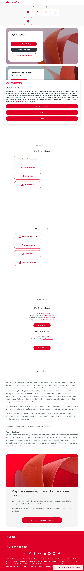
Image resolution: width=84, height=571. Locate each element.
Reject (42, 112)
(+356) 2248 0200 (47, 318)
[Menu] (77, 2)
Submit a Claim (24, 50)
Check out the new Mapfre (42, 520)
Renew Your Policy (23, 44)
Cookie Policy (19, 101)
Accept (42, 118)
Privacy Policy (31, 101)
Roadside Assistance (23, 55)
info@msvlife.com (46, 334)
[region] (42, 102)
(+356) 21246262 (44, 316)
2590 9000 (44, 333)
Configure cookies (42, 106)
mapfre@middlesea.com (46, 321)
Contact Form (42, 325)
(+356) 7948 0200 (47, 319)
